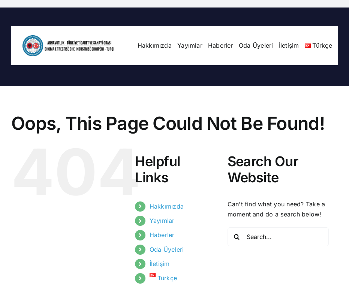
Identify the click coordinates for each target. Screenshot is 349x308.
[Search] (237, 236)
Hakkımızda (167, 206)
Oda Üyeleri (167, 249)
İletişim (160, 263)
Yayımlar (162, 220)
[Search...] (278, 236)
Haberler (162, 235)
